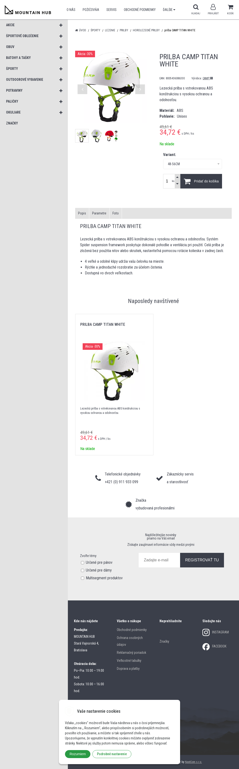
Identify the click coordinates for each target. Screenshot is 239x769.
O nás (71, 10)
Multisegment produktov (104, 578)
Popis (82, 213)
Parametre (99, 213)
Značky (164, 641)
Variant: (169, 154)
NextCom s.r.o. (193, 762)
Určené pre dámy (99, 570)
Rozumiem (78, 754)
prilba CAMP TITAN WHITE (102, 324)
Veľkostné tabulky (129, 661)
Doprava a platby (128, 669)
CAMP (208, 78)
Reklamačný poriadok (131, 652)
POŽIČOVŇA (91, 10)
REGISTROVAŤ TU (202, 560)
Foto (115, 213)
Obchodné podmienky (140, 10)
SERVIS (111, 10)
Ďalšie (169, 10)
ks (173, 181)
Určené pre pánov (99, 562)
